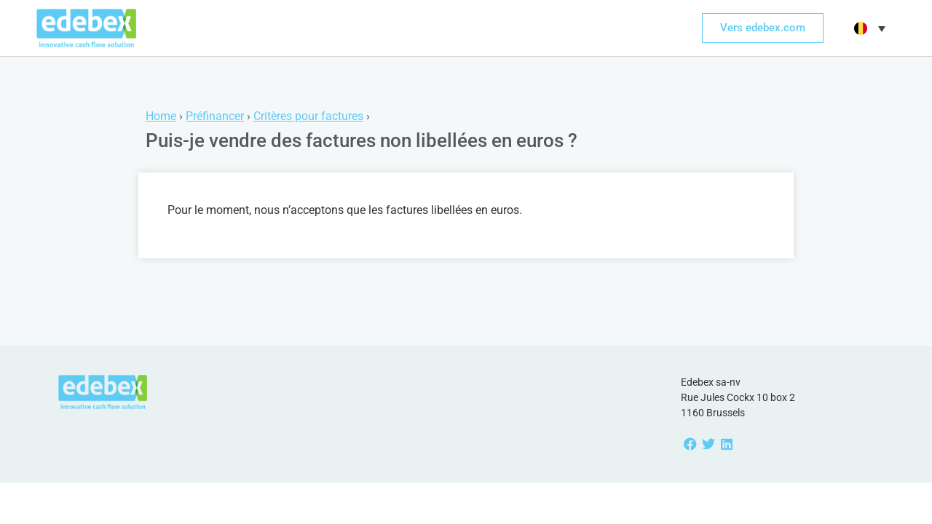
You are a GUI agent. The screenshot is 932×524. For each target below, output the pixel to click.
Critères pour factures (308, 116)
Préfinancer (215, 116)
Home (161, 116)
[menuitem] (868, 28)
